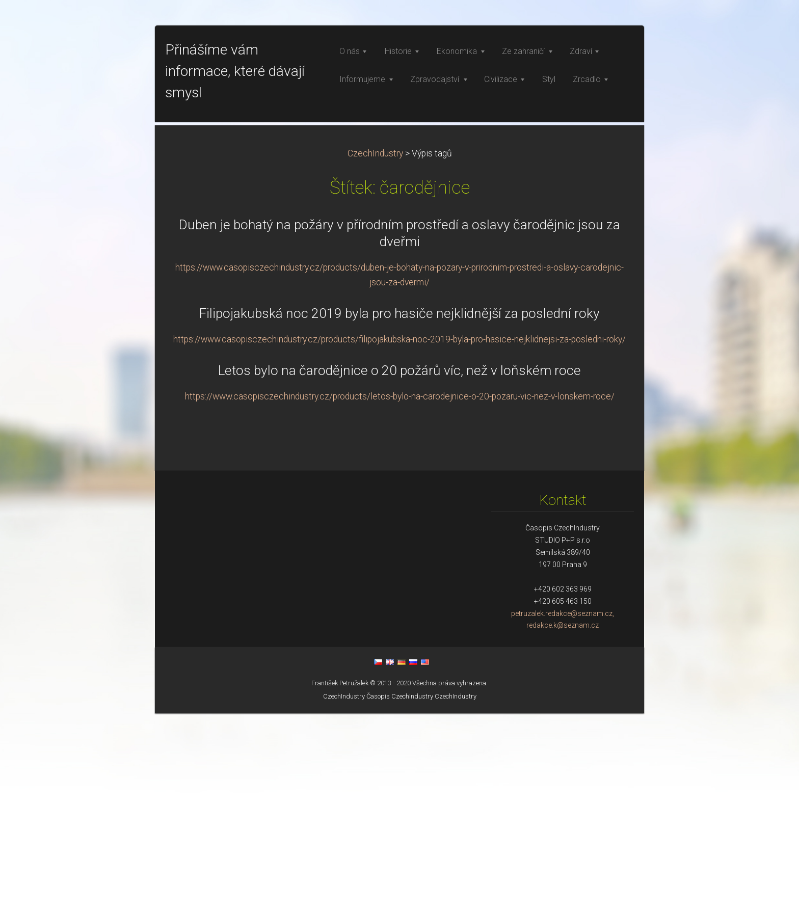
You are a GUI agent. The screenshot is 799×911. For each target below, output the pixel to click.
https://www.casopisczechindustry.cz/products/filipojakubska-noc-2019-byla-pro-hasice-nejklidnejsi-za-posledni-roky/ (399, 537)
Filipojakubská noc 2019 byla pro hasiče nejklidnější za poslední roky (399, 511)
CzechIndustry (375, 351)
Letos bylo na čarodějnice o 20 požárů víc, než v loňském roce (399, 568)
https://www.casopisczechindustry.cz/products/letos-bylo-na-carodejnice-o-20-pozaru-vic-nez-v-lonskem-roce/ (400, 594)
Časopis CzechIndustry (399, 894)
